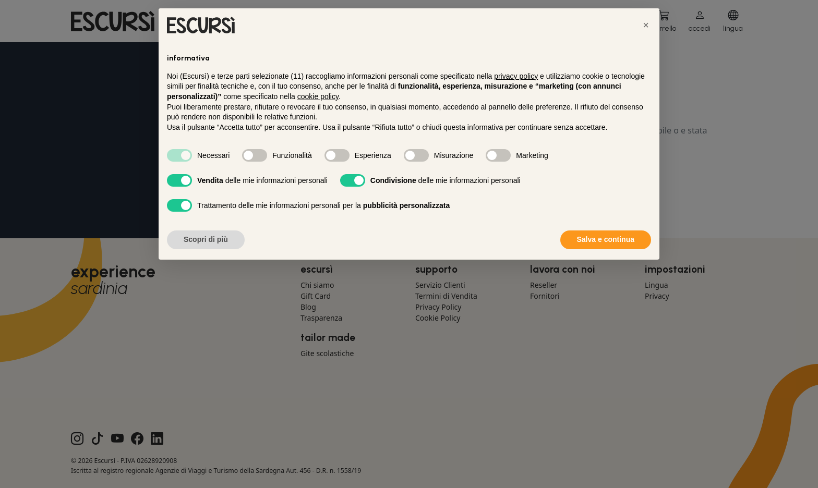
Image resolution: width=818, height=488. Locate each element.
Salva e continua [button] (605, 239)
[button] (645, 25)
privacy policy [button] (516, 76)
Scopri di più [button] (206, 239)
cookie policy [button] (318, 96)
